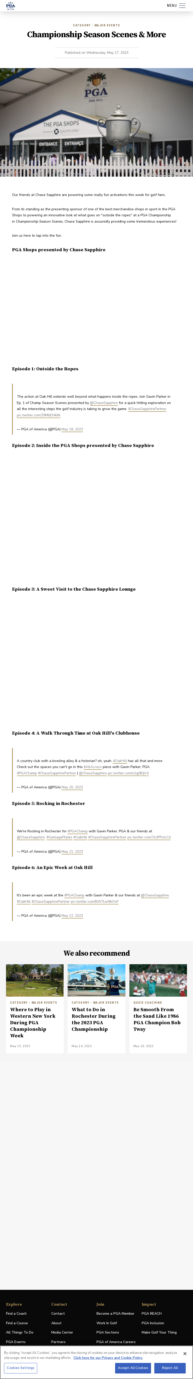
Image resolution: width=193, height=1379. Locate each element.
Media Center (62, 1332)
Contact (58, 1313)
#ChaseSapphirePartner (147, 408)
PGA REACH (152, 1313)
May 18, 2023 (72, 429)
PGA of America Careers (116, 1342)
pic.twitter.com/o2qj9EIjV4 (128, 773)
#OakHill (120, 760)
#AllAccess (93, 766)
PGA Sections (107, 1332)
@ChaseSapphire (104, 402)
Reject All (170, 1368)
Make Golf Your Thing (159, 1332)
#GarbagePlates (59, 837)
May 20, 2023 (72, 787)
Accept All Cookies (133, 1368)
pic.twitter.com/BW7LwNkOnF (95, 901)
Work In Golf (106, 1323)
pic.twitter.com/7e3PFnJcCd (149, 837)
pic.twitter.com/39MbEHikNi (38, 415)
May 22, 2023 (72, 915)
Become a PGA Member (115, 1313)
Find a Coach (16, 1313)
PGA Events (16, 1342)
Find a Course (17, 1323)
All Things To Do (19, 1332)
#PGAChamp (27, 773)
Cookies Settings (20, 1368)
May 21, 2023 (72, 851)
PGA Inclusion (153, 1323)
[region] (96, 1362)
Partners (58, 1342)
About (56, 1323)
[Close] (184, 1353)
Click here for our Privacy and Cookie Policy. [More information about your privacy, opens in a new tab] (108, 1358)
